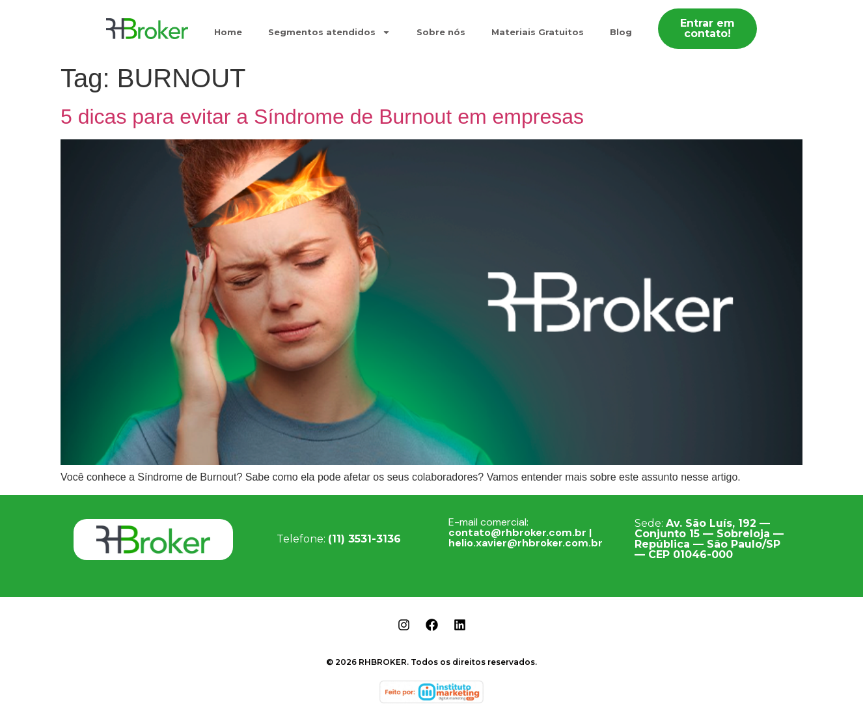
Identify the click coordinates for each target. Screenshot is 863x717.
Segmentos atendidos (329, 32)
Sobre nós (441, 32)
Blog (621, 32)
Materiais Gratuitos (537, 32)
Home (228, 32)
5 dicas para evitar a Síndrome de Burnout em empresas (322, 116)
